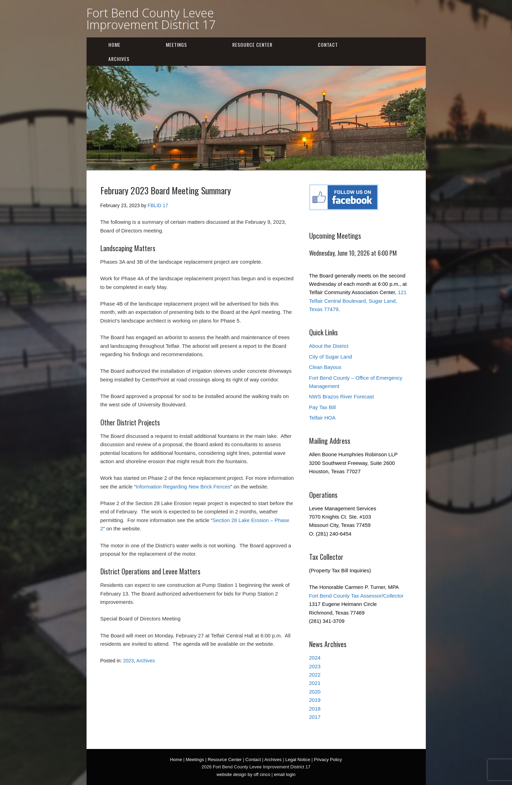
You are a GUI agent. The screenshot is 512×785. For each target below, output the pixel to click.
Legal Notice (297, 759)
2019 (315, 700)
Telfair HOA (322, 418)
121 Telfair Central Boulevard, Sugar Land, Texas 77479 (358, 300)
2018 (315, 709)
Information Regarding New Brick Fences (183, 486)
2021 (315, 683)
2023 (128, 660)
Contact (328, 44)
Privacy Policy (328, 759)
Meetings (176, 44)
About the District (329, 346)
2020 (315, 692)
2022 (315, 675)
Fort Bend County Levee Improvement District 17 (151, 19)
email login (284, 774)
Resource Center (252, 44)
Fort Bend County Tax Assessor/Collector (356, 596)
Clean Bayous (325, 367)
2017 (315, 717)
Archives (118, 58)
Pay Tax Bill (322, 407)
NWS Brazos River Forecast (341, 396)
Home (114, 44)
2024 (315, 658)
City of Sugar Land (330, 357)
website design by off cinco (243, 774)
